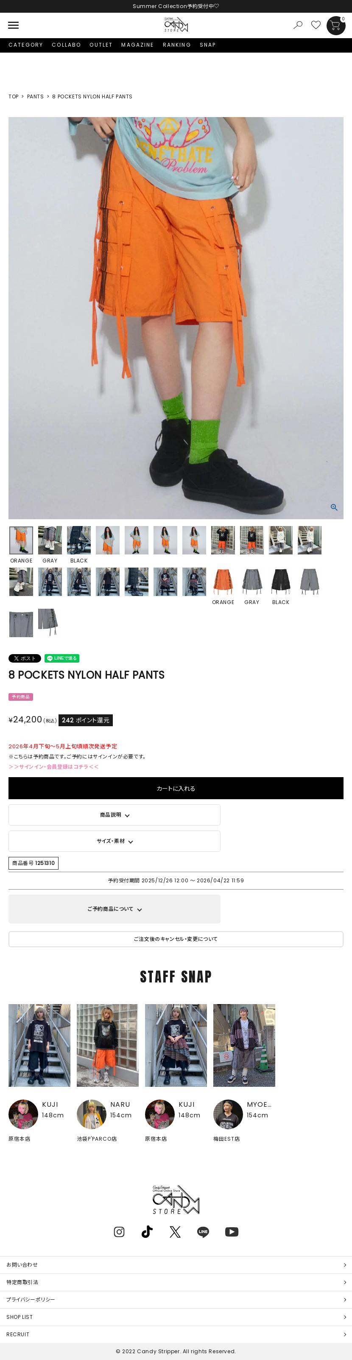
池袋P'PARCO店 (97, 1138)
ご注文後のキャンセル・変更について (176, 939)
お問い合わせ (22, 1264)
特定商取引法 (22, 1282)
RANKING (177, 44)
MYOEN (260, 1104)
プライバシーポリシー (31, 1299)
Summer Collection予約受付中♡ (176, 6)
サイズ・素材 (111, 841)
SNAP (208, 44)
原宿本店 (19, 1138)
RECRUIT (17, 1334)
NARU (120, 1104)
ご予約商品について (110, 908)
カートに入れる (176, 788)
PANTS (35, 96)
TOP (13, 96)
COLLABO (66, 44)
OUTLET (101, 44)
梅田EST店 (226, 1138)
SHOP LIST (19, 1317)
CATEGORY (25, 44)
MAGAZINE (137, 44)
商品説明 (110, 814)
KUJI (50, 1104)
